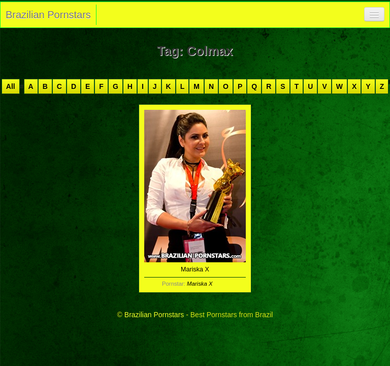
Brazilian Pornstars (48, 14)
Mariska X (199, 284)
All (10, 86)
